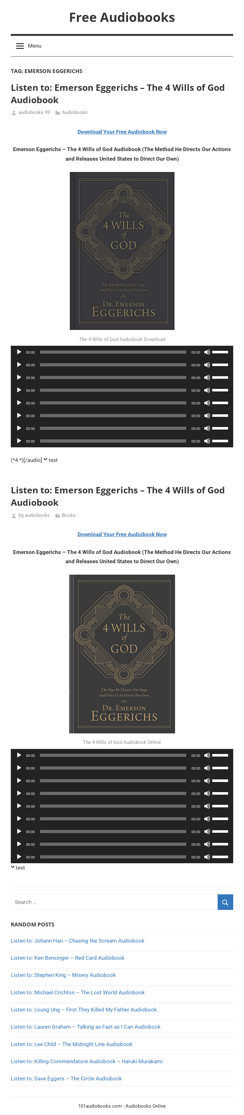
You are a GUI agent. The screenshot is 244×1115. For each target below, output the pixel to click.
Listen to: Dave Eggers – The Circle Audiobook (66, 1078)
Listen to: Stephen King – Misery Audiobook (63, 975)
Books (69, 515)
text (53, 460)
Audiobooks (75, 112)
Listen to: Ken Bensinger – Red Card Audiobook (68, 958)
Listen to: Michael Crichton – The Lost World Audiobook (78, 992)
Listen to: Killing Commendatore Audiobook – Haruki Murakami (87, 1061)
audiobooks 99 (34, 112)
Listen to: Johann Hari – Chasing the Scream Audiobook (78, 941)
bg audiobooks (34, 515)
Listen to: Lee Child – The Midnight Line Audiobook (71, 1044)
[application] (122, 352)
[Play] (19, 352)
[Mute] (207, 352)
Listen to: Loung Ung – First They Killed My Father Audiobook (84, 1009)
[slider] (113, 352)
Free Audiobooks (122, 17)
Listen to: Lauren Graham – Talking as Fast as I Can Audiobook (86, 1027)
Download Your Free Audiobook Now (122, 132)
